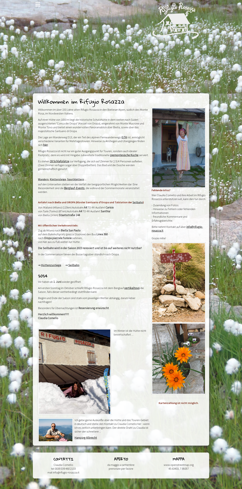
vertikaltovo (132, 288)
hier (45, 145)
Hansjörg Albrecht (86, 438)
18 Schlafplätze (59, 161)
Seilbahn (138, 202)
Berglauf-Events (74, 188)
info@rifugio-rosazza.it (66, 472)
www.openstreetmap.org (179, 465)
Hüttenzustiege (51, 265)
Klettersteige (58, 179)
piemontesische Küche (124, 155)
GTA (124, 137)
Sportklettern (75, 179)
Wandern (43, 179)
